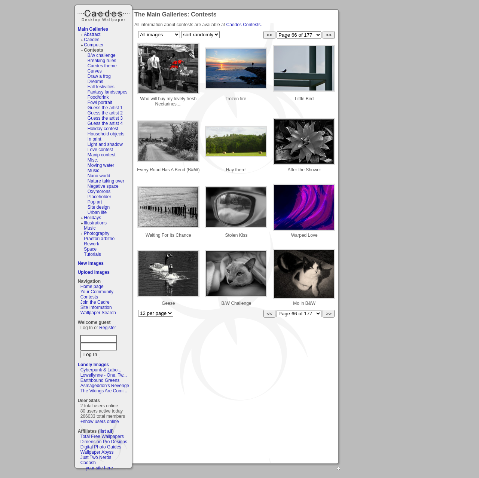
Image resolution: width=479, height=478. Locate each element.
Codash (88, 462)
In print (94, 139)
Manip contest (102, 154)
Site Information (96, 307)
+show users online (99, 421)
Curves (95, 71)
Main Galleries (93, 29)
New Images (91, 263)
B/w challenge (102, 55)
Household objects (106, 134)
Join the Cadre (95, 302)
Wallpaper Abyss (97, 452)
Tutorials (92, 254)
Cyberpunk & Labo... (100, 370)
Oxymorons (99, 191)
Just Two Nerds (95, 457)
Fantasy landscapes (108, 92)
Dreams (95, 81)
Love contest (100, 149)
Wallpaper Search (98, 312)
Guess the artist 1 (105, 107)
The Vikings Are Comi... (103, 390)
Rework (91, 243)
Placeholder (99, 196)
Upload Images (94, 272)
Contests (93, 50)
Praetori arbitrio (99, 238)
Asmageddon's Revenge (104, 385)
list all (106, 431)
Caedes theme (102, 65)
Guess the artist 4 (105, 123)
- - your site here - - (99, 468)
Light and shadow (105, 144)
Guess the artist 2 (105, 113)
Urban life (97, 212)
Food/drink (98, 97)
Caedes (104, 14)
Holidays (92, 217)
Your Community (96, 291)
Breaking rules (102, 60)
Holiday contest (103, 128)
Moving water (101, 165)
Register (107, 327)
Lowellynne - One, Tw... (103, 375)
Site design (99, 207)
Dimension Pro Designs (103, 441)
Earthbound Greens (100, 380)
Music (93, 170)
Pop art (95, 202)
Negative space (103, 186)
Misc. (93, 160)
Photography (96, 233)
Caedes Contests (243, 24)
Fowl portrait (100, 102)
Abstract (92, 34)
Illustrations (95, 223)
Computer (94, 45)
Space (90, 249)
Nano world (99, 175)
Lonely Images (93, 364)
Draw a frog (99, 76)
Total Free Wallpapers (102, 436)
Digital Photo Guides (100, 447)
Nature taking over (106, 181)
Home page (92, 286)
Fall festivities (101, 86)
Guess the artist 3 (105, 118)
